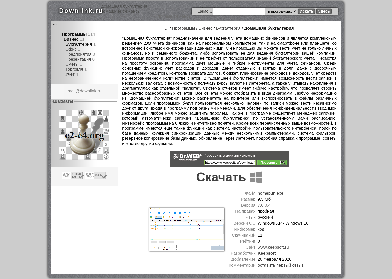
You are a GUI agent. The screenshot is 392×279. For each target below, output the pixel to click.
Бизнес (71, 39)
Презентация (78, 59)
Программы (74, 34)
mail (72, 91)
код (261, 229)
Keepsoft (267, 253)
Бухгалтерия (79, 44)
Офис (71, 49)
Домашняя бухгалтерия (269, 28)
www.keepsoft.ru (273, 247)
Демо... (205, 11)
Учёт (70, 74)
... (55, 23)
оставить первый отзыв (281, 265)
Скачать (229, 177)
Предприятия (79, 54)
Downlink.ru (81, 10)
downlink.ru (91, 91)
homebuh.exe (271, 193)
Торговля (74, 69)
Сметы (72, 64)
